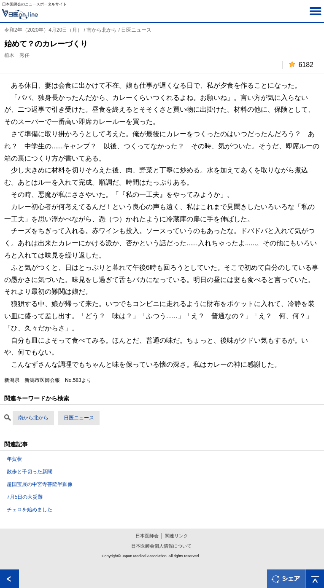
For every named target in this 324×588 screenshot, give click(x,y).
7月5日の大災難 (25, 497)
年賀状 (14, 459)
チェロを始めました (29, 510)
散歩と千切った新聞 (29, 472)
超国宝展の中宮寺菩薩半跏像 (40, 484)
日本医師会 (147, 535)
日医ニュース (79, 418)
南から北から (33, 418)
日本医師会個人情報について (161, 545)
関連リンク (176, 535)
